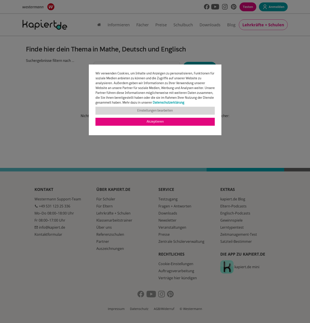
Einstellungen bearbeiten (155, 110)
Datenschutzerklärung (168, 103)
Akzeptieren (155, 122)
